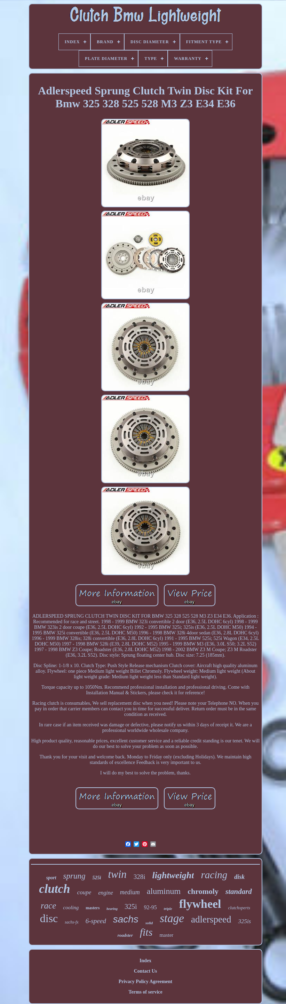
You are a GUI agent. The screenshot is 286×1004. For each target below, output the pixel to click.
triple (168, 908)
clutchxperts (239, 907)
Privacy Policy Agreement (145, 981)
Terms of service (145, 992)
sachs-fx (71, 922)
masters (93, 907)
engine (105, 893)
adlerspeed (211, 919)
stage (172, 918)
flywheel (200, 903)
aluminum (164, 891)
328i (139, 876)
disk (239, 876)
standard (238, 891)
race (48, 905)
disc (49, 918)
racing (214, 874)
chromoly (203, 891)
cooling (71, 907)
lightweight (173, 875)
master (166, 935)
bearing (112, 909)
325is (244, 921)
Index (145, 960)
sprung (74, 876)
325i (131, 906)
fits (146, 932)
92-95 (150, 907)
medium (130, 892)
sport (51, 877)
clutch (54, 889)
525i (96, 877)
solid (149, 923)
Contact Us (145, 971)
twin (117, 874)
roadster (125, 935)
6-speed (96, 921)
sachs (125, 919)
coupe (84, 892)
